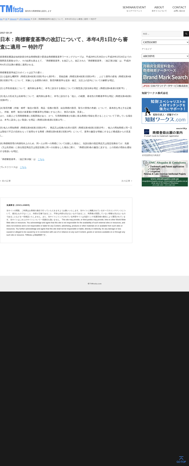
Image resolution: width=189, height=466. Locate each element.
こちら (41, 159)
